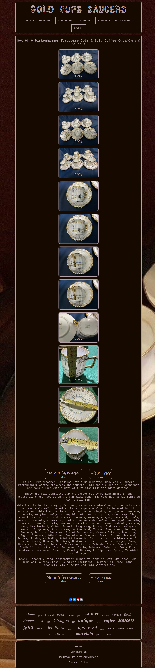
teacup (61, 614)
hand (48, 634)
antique (85, 620)
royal (92, 627)
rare (70, 629)
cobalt (39, 628)
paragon (70, 635)
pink (41, 621)
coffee (109, 620)
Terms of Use (78, 662)
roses (102, 629)
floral (127, 614)
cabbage (59, 634)
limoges (61, 621)
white (99, 622)
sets (111, 628)
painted (116, 614)
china (30, 614)
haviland (49, 615)
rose (121, 628)
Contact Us (78, 651)
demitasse (56, 627)
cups (80, 627)
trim (48, 622)
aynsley (105, 615)
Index (79, 646)
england (71, 615)
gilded (79, 616)
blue (130, 628)
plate (99, 634)
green (40, 616)
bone (109, 634)
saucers (126, 620)
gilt (73, 622)
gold (28, 627)
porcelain (84, 633)
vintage (29, 621)
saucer (92, 613)
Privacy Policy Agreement (78, 657)
